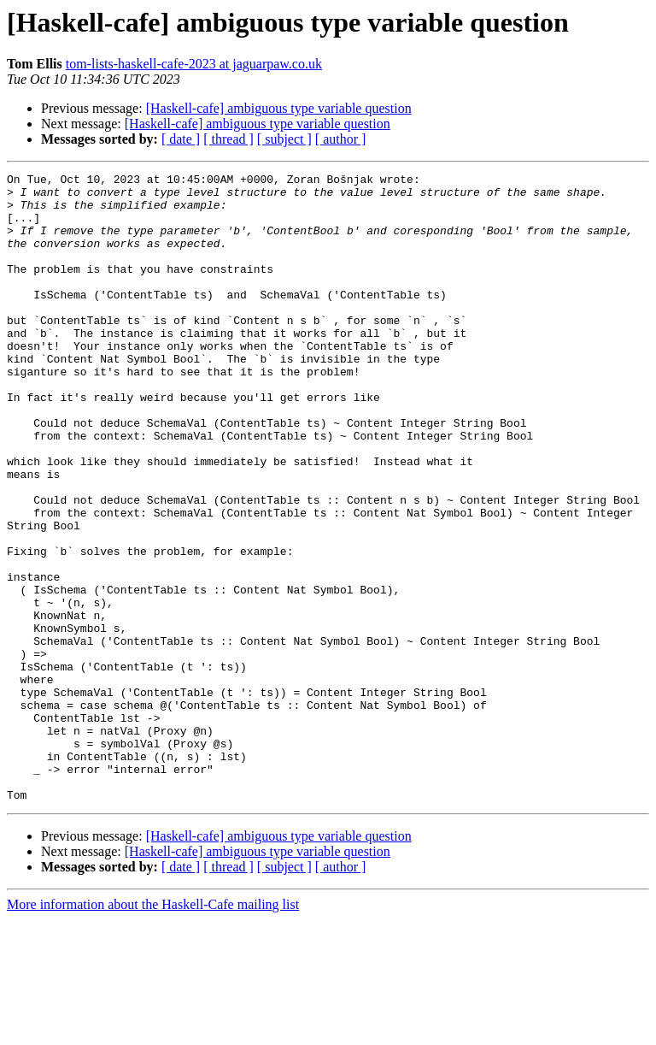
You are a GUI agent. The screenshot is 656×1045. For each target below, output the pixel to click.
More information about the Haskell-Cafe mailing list (153, 1030)
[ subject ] (284, 139)
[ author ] (340, 139)
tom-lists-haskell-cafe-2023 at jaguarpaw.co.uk (194, 63)
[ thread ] (228, 139)
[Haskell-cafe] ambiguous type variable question (279, 108)
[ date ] (180, 139)
